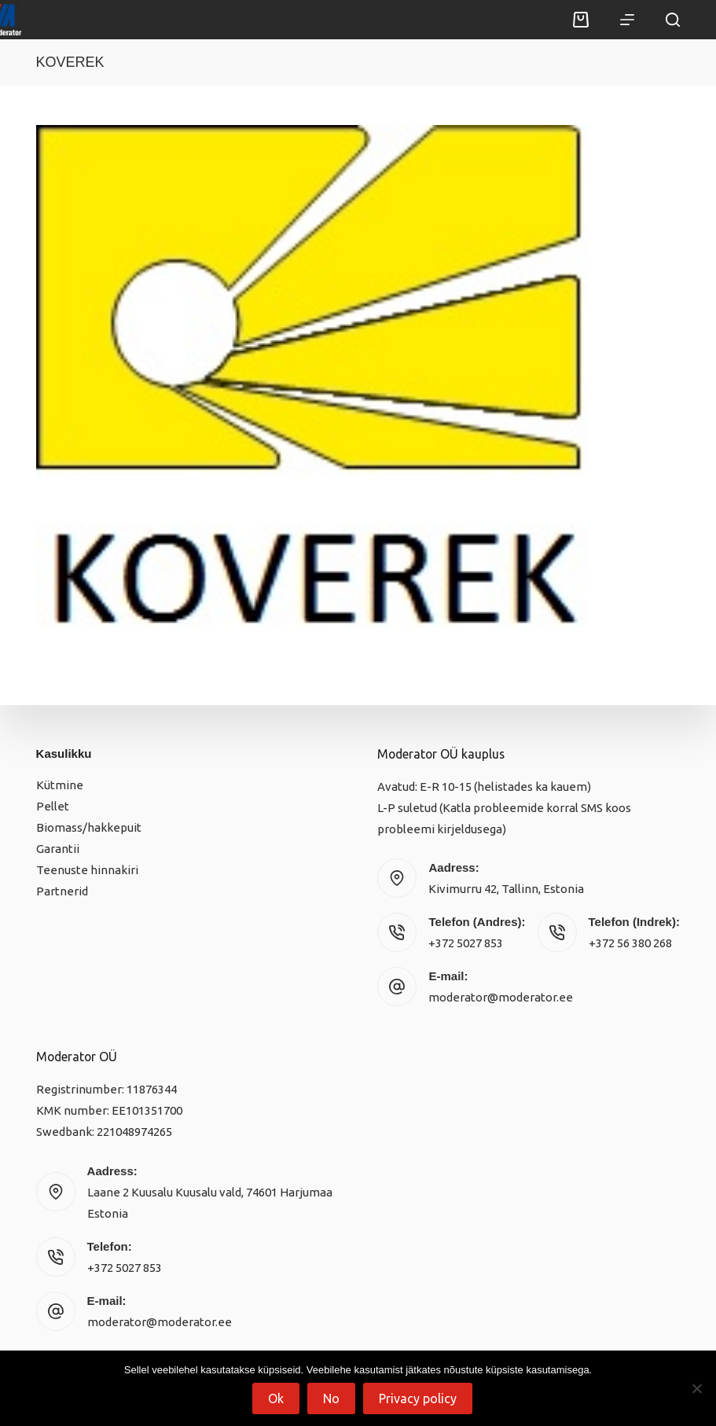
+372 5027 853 (465, 943)
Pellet (52, 806)
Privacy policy (418, 1398)
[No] (696, 1388)
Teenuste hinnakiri (87, 870)
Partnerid (62, 891)
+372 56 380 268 (630, 943)
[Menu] (627, 20)
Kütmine (59, 785)
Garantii (57, 848)
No (331, 1398)
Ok (276, 1398)
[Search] (673, 20)
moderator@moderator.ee (500, 997)
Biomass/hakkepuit (88, 827)
